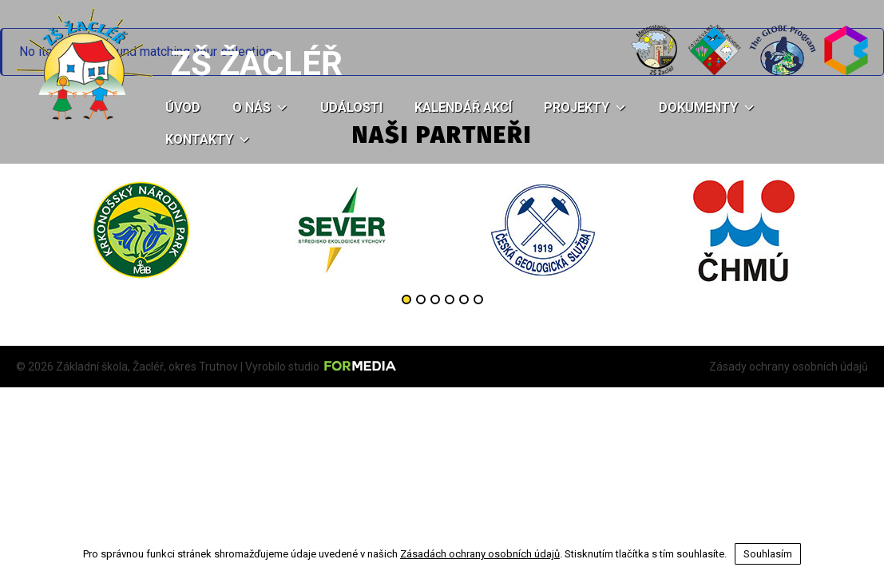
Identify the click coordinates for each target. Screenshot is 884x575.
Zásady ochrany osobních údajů (788, 366)
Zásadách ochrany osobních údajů (480, 554)
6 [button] (478, 299)
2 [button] (421, 299)
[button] (279, 107)
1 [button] (406, 299)
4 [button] (449, 299)
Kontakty (208, 139)
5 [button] (464, 299)
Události (351, 107)
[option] (140, 230)
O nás (260, 107)
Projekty (585, 107)
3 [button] (435, 299)
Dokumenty (707, 107)
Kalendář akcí (463, 107)
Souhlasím (767, 554)
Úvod (182, 107)
